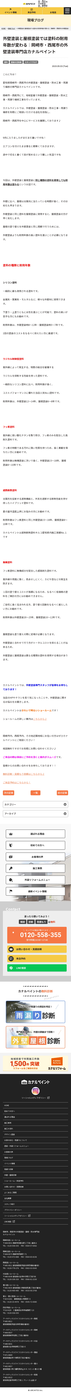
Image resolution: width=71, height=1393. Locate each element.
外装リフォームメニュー (37, 879)
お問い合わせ (29, 949)
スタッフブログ (31, 62)
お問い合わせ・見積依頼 (13, 1186)
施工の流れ (8, 1128)
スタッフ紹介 (9, 1204)
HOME (6, 1105)
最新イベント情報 (37, 891)
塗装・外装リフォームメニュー (16, 1146)
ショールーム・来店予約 (13, 1181)
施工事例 (37, 868)
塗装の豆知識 (16, 62)
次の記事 (8, 792)
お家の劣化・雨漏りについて (15, 1140)
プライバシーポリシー (13, 1210)
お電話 (53, 12)
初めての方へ (37, 845)
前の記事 (62, 792)
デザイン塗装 (9, 1134)
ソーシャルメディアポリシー (34, 1097)
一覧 (35, 792)
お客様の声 (37, 856)
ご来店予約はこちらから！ (17, 782)
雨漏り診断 (8, 1169)
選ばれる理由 (37, 833)
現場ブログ (8, 1157)
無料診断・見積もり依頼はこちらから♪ (24, 774)
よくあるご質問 (10, 1192)
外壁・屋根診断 (10, 1175)
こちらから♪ (40, 719)
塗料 (6, 62)
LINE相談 (21, 968)
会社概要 (7, 1198)
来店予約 (32, 12)
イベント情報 (10, 12)
